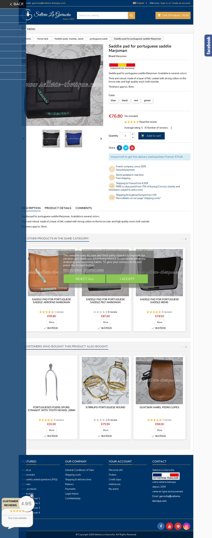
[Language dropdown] (140, 3)
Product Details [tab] (58, 208)
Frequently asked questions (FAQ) (39, 479)
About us (26, 470)
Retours (69, 484)
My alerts (114, 489)
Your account (120, 462)
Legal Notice (71, 493)
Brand (112, 56)
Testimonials (28, 474)
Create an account (181, 3)
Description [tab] (31, 208)
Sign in (164, 3)
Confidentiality (73, 498)
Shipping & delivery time (78, 479)
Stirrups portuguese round (105, 407)
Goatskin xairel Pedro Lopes (159, 407)
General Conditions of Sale (79, 470)
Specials (26, 484)
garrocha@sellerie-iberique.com (48, 3)
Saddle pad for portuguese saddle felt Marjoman (105, 301)
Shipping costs (73, 474)
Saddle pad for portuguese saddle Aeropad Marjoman (51, 301)
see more (22, 525)
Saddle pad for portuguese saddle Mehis (159, 301)
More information (72, 270)
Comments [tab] (83, 208)
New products (29, 489)
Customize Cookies (93, 270)
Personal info (116, 470)
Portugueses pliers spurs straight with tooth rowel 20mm (51, 409)
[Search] (106, 15)
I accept (127, 279)
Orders (112, 474)
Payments (70, 489)
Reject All (84, 279)
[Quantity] (125, 135)
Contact (159, 462)
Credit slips (115, 479)
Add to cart (151, 136)
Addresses (115, 484)
